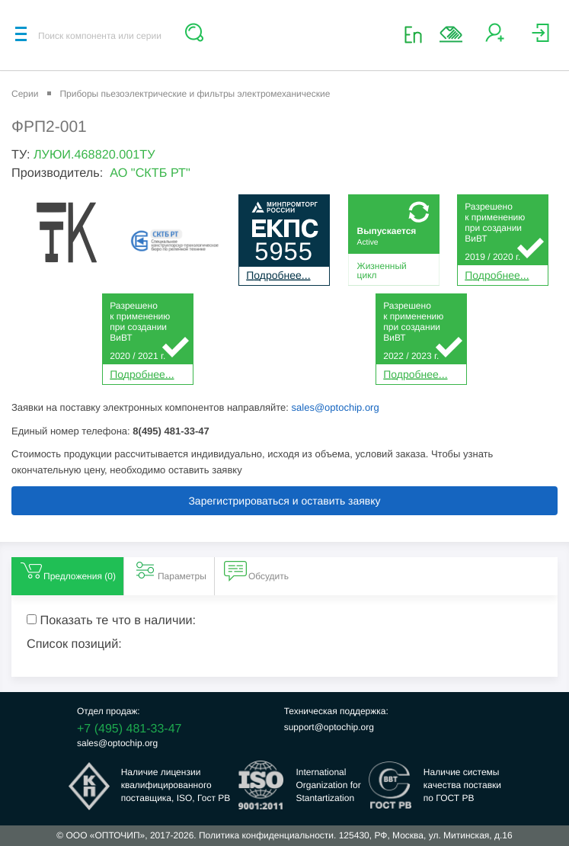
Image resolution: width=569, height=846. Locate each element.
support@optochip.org (329, 727)
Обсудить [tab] (256, 570)
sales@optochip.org (335, 407)
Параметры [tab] (169, 570)
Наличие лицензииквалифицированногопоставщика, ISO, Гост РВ (176, 785)
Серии (24, 93)
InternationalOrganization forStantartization (328, 785)
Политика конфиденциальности (266, 835)
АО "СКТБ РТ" (150, 173)
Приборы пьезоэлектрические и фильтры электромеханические (194, 93)
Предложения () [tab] (67, 570)
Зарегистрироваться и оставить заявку (284, 501)
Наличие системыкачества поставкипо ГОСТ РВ (462, 785)
